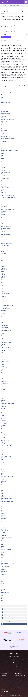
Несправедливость (6, 330)
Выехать (3, 133)
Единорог (3, 192)
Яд (1, 594)
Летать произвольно (6, 286)
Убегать (3, 434)
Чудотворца (4, 520)
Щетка (3, 547)
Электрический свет (6, 568)
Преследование (5, 361)
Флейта (3, 457)
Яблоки (3, 589)
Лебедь (3, 291)
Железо (3, 204)
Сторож (3, 400)
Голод (2, 160)
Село (2, 397)
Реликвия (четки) (5, 381)
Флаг (2, 454)
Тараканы (3, 426)
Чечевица (3, 518)
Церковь (3, 495)
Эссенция (3, 574)
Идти (2, 251)
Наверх (14, 661)
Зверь (2, 223)
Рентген (3, 384)
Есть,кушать (4, 186)
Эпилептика (4, 571)
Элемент (3, 569)
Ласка (2, 288)
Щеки (2, 554)
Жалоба (3, 208)
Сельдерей (4, 401)
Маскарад (3, 313)
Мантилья (3, 303)
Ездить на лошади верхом (7, 195)
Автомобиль (4, 96)
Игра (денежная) (5, 245)
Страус (3, 405)
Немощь (3, 322)
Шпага (2, 527)
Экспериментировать (6, 564)
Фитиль (3, 453)
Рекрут (3, 380)
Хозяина (3, 478)
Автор (2, 97)
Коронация (4, 269)
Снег (2, 398)
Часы (2, 512)
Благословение (5, 111)
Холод (2, 482)
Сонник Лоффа (8, 612)
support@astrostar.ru (14, 656)
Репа (2, 386)
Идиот (2, 248)
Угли (2, 439)
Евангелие (3, 189)
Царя (2, 493)
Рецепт (3, 389)
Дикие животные (5, 172)
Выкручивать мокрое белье (8, 138)
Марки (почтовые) (5, 308)
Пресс (2, 364)
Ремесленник (4, 383)
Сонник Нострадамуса (10, 618)
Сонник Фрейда (9, 621)
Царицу (3, 491)
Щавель (3, 552)
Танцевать (3, 423)
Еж (2, 194)
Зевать (3, 231)
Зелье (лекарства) (5, 234)
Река (2, 378)
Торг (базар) (4, 422)
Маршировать (4, 310)
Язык (2, 597)
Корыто (3, 274)
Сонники (3, 671)
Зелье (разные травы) (6, 233)
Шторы (3, 538)
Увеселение (4, 437)
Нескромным (4, 327)
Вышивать (3, 139)
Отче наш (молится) (6, 347)
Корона (3, 268)
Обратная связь (4, 691)
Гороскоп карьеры (18, 671)
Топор (2, 417)
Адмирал (3, 104)
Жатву (2, 216)
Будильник (3, 116)
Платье (3, 359)
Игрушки (3, 246)
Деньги (3, 167)
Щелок (3, 555)
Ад (1, 99)
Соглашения (3, 689)
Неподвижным (4, 325)
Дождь (3, 175)
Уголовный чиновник (6, 445)
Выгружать (4, 130)
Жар (2, 212)
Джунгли (3, 170)
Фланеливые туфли (6, 456)
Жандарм (3, 211)
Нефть (3, 333)
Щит (2, 557)
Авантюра (3, 94)
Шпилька (3, 529)
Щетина (3, 546)
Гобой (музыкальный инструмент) (9, 150)
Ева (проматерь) (5, 187)
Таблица (3, 415)
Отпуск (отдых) (5, 344)
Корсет (3, 273)
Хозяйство (3, 481)
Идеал (2, 250)
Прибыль (3, 371)
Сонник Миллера (9, 615)
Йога (2, 260)
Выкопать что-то (5, 136)
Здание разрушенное (6, 229)
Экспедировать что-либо (7, 563)
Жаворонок (4, 206)
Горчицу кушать (5, 148)
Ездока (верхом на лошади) (8, 197)
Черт (2, 510)
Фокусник (3, 461)
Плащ (2, 363)
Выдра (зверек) (5, 131)
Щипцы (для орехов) (6, 549)
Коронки (3, 271)
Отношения (4, 341)
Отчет (2, 349)
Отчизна (3, 350)
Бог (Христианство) (6, 113)
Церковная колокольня (7, 501)
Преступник (4, 367)
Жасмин (3, 214)
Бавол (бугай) (4, 121)
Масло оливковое (5, 315)
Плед (2, 366)
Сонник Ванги (8, 609)
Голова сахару (4, 156)
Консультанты (4, 673)
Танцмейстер (4, 420)
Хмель (2, 473)
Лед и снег (3, 296)
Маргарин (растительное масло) (9, 307)
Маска (2, 311)
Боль (2, 114)
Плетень (3, 369)
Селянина (3, 406)
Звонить (3, 225)
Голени (2, 155)
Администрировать (6, 102)
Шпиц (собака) (4, 530)
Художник (3, 474)
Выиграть (3, 135)
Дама (2, 177)
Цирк (2, 490)
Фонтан (3, 464)
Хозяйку (3, 479)
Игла (2, 242)
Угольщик (3, 442)
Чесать (3, 515)
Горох (2, 153)
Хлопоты (3, 471)
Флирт (2, 459)
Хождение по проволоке (7, 476)
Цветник (3, 499)
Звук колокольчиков (6, 226)
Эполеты (3, 572)
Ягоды (2, 595)
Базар (2, 122)
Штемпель (3, 535)
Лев (2, 294)
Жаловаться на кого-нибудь (8, 209)
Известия (3, 253)
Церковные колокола (6, 498)
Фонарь (3, 462)
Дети (2, 169)
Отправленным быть (6, 342)
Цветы (2, 496)
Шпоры (3, 532)
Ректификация (18, 673)
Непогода (3, 324)
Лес (2, 285)
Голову (2, 158)
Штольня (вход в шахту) (7, 537)
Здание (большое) (5, 228)
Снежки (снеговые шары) (7, 403)
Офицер (3, 352)
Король (3, 266)
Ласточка (3, 290)
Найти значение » (6, 36)
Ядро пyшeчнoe (5, 592)
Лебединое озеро (5, 293)
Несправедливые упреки (7, 332)
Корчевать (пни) (5, 276)
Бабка (2, 118)
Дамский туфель (5, 178)
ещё (2, 105)
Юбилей (3, 581)
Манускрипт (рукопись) (7, 305)
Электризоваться (5, 566)
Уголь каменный (5, 440)
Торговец (3, 425)
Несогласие (4, 328)
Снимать (3, 408)
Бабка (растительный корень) (8, 119)
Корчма (3, 277)
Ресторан (3, 388)
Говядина (3, 152)
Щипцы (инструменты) (6, 551)
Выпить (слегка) (5, 141)
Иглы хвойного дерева (6, 243)
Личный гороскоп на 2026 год (21, 675)
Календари (3, 675)
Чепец (2, 513)
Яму (2, 600)
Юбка (2, 583)
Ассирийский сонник (10, 606)
